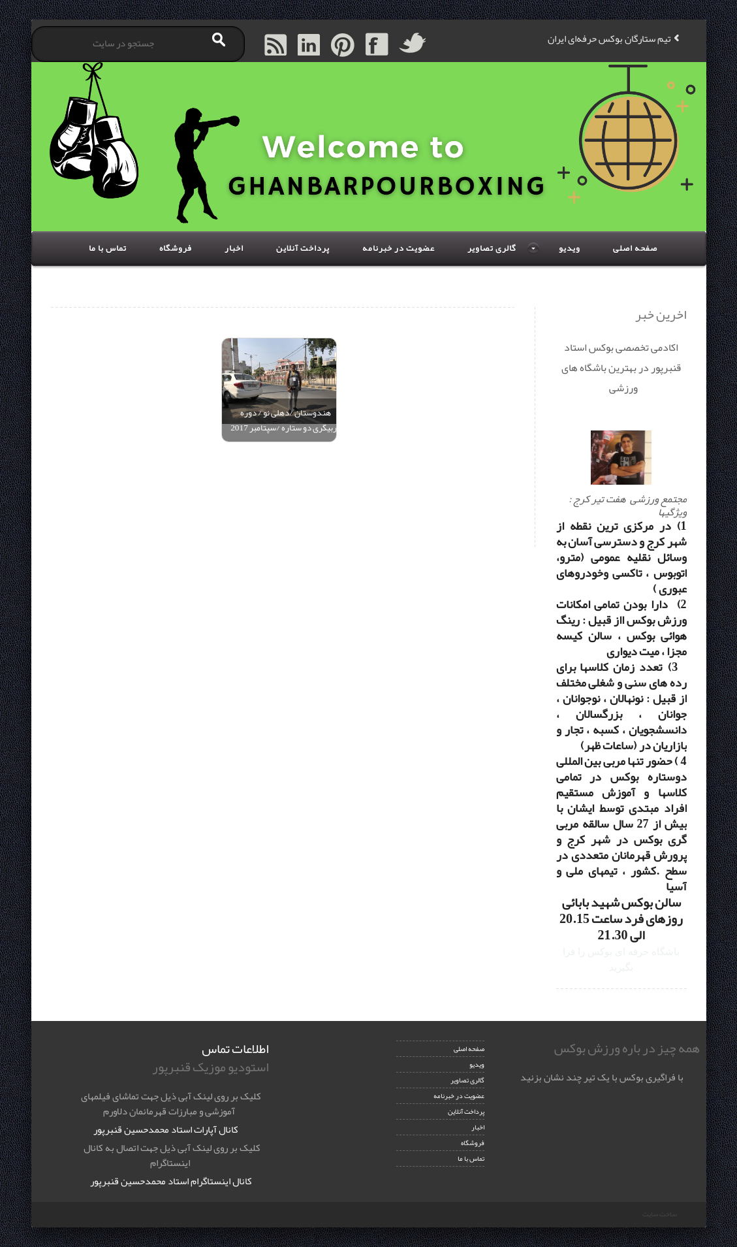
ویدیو (569, 248)
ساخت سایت (659, 1214)
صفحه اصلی (635, 248)
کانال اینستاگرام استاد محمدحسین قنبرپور (171, 1181)
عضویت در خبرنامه (398, 248)
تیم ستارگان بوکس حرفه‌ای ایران (609, 38)
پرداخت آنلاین (303, 248)
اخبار (234, 248)
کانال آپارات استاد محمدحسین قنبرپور (165, 1129)
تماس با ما (108, 248)
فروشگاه (175, 248)
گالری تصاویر (491, 248)
